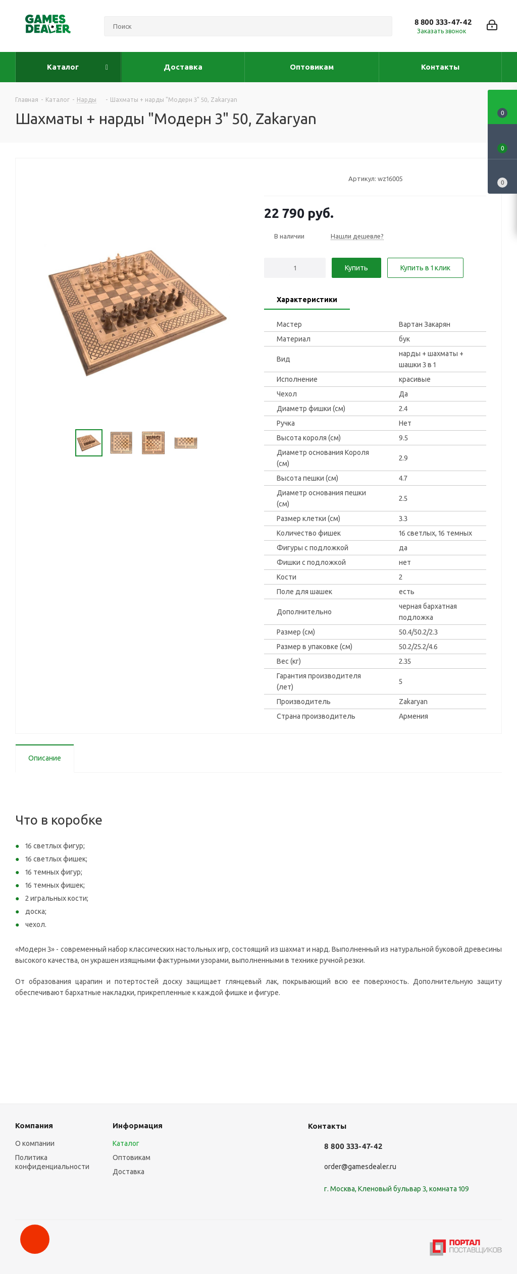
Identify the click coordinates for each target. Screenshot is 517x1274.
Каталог (126, 1143)
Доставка (128, 1172)
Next (210, 443)
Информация (138, 1125)
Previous (63, 443)
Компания (34, 1125)
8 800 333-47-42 (443, 22)
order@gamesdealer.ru (360, 1167)
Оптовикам (131, 1157)
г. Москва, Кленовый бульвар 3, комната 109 (396, 1189)
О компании (35, 1143)
